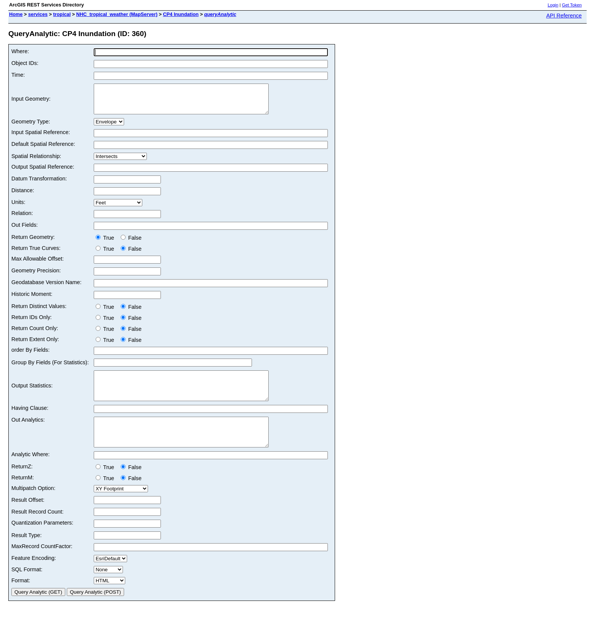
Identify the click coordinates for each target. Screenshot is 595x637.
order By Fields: (30, 355)
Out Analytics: (28, 431)
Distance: (22, 196)
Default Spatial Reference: (43, 150)
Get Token (572, 5)
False (131, 243)
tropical (62, 14)
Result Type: (26, 552)
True (106, 243)
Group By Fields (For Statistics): (50, 368)
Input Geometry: (30, 102)
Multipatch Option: (33, 505)
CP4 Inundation (180, 14)
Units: (18, 208)
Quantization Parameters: (42, 540)
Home (16, 14)
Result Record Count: (37, 529)
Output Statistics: (32, 394)
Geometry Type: (30, 127)
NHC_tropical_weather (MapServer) (116, 14)
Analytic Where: (30, 471)
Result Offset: (27, 517)
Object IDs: (24, 63)
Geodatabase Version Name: (46, 288)
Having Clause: (30, 419)
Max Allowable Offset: (37, 264)
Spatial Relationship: (36, 162)
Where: (20, 51)
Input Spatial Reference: (40, 138)
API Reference (564, 16)
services (37, 14)
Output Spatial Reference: (42, 172)
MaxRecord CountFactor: (41, 563)
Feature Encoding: (33, 575)
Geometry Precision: (36, 276)
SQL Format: (26, 586)
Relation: (22, 219)
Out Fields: (24, 231)
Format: (20, 597)
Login (553, 5)
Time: (18, 75)
